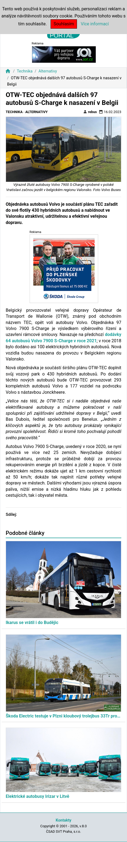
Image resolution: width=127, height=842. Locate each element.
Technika (25, 71)
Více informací (95, 23)
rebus (90, 112)
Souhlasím (64, 23)
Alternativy (47, 71)
